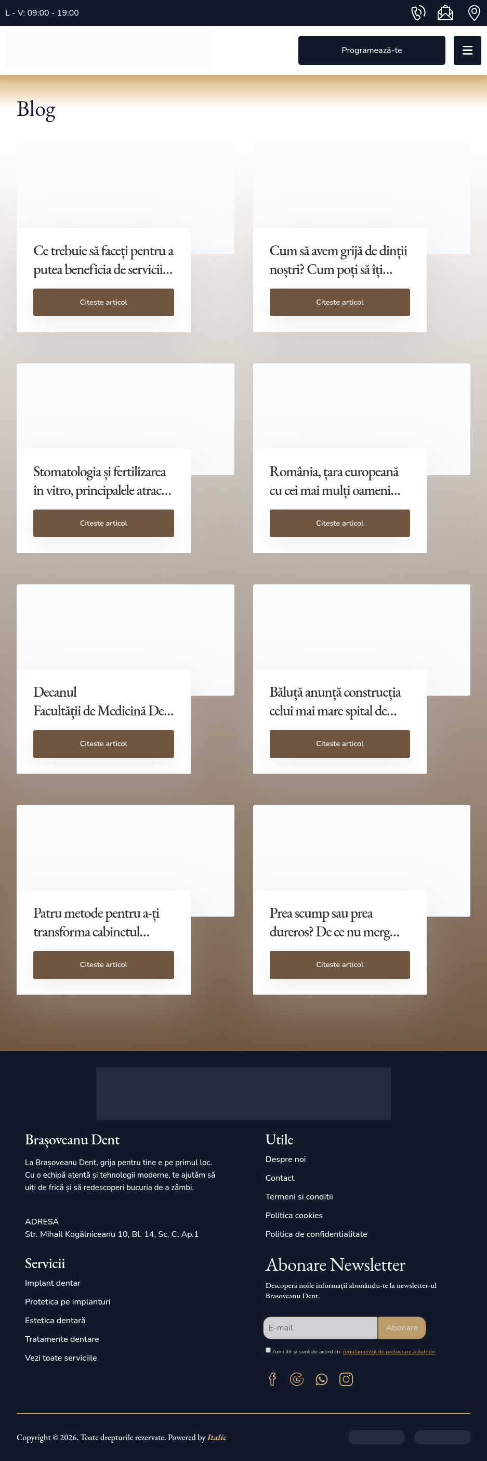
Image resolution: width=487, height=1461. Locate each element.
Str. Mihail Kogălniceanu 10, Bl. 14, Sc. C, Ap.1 (112, 1234)
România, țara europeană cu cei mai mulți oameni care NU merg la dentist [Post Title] (334, 490)
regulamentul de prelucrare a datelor (389, 1351)
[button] (371, 51)
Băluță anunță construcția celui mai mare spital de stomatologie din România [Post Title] (338, 710)
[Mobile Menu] (467, 50)
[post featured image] (125, 198)
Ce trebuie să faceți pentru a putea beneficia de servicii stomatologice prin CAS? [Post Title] (103, 269)
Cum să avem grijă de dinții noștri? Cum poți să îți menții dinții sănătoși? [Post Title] (338, 269)
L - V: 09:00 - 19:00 (42, 13)
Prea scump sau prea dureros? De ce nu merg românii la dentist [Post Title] (330, 931)
